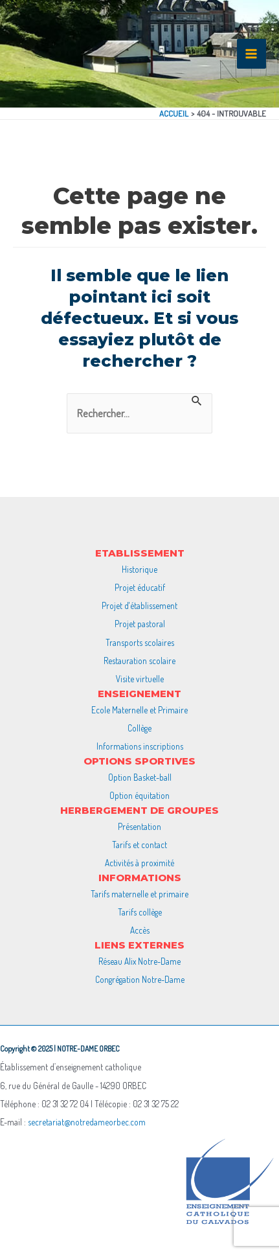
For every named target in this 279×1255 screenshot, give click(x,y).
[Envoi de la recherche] (197, 400)
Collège (139, 727)
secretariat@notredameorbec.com (87, 1121)
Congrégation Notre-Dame (139, 979)
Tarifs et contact (139, 844)
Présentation (139, 826)
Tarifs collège (140, 911)
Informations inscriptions (139, 746)
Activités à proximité (139, 862)
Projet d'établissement (139, 605)
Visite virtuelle (140, 678)
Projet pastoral (140, 623)
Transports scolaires (140, 642)
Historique (139, 569)
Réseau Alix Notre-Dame (139, 961)
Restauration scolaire (139, 660)
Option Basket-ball (140, 777)
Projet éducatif (140, 587)
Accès (140, 930)
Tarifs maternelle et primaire (139, 893)
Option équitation (139, 795)
